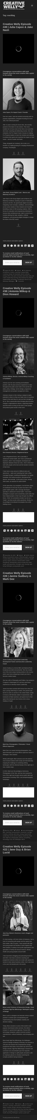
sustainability (6, 279)
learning (15, 277)
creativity (5, 274)
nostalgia (10, 1111)
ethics (9, 276)
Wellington (11, 281)
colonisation (17, 1105)
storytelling (27, 837)
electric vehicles (25, 274)
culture (13, 559)
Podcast (18, 270)
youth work (26, 1113)
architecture (6, 272)
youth (22, 566)
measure (14, 560)
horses (11, 836)
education (19, 1107)
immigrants (14, 1109)
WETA (23, 839)
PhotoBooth (6, 562)
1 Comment (20, 281)
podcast (31, 277)
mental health (21, 560)
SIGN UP (28, 262)
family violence (26, 1107)
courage (29, 832)
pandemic (16, 1111)
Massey (5, 1111)
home (9, 1109)
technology (14, 279)
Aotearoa (28, 270)
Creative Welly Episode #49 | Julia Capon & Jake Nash (18, 27)
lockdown (31, 1109)
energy (5, 276)
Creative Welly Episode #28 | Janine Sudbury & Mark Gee (17, 576)
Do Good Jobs (16, 274)
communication (15, 832)
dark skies (16, 834)
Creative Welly (24, 272)
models (27, 560)
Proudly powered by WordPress (11, 1117)
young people (16, 566)
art (25, 1104)
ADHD (27, 555)
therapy (27, 564)
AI (24, 270)
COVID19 (23, 1105)
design (10, 274)
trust (10, 839)
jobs (30, 276)
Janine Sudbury (18, 836)
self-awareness (11, 564)
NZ (27, 277)
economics (27, 559)
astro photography (28, 830)
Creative (5, 834)
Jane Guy (20, 1109)
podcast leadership (22, 562)
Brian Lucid (30, 1104)
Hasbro (5, 1109)
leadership (10, 277)
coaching (17, 272)
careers (12, 272)
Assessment (10, 557)
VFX (14, 839)
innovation (19, 276)
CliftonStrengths (23, 557)
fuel (12, 276)
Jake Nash (25, 276)
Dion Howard (19, 559)
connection (23, 832)
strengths (18, 564)
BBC (4, 832)
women (21, 1113)
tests (23, 564)
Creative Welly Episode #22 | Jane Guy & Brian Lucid (17, 849)
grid (15, 276)
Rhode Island (22, 1111)
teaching (9, 1113)
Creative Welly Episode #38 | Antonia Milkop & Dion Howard (17, 291)
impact (9, 560)
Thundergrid (20, 279)
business (5, 1105)
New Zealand (22, 277)
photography (13, 562)
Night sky (8, 837)
